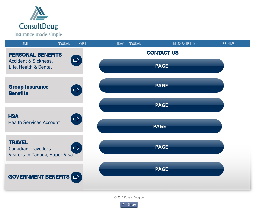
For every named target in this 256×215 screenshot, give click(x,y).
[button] (161, 66)
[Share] (129, 205)
